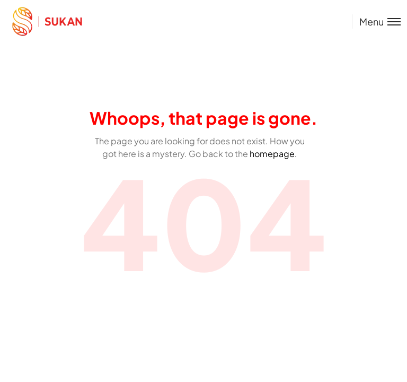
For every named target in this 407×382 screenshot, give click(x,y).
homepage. (273, 153)
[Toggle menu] (376, 21)
